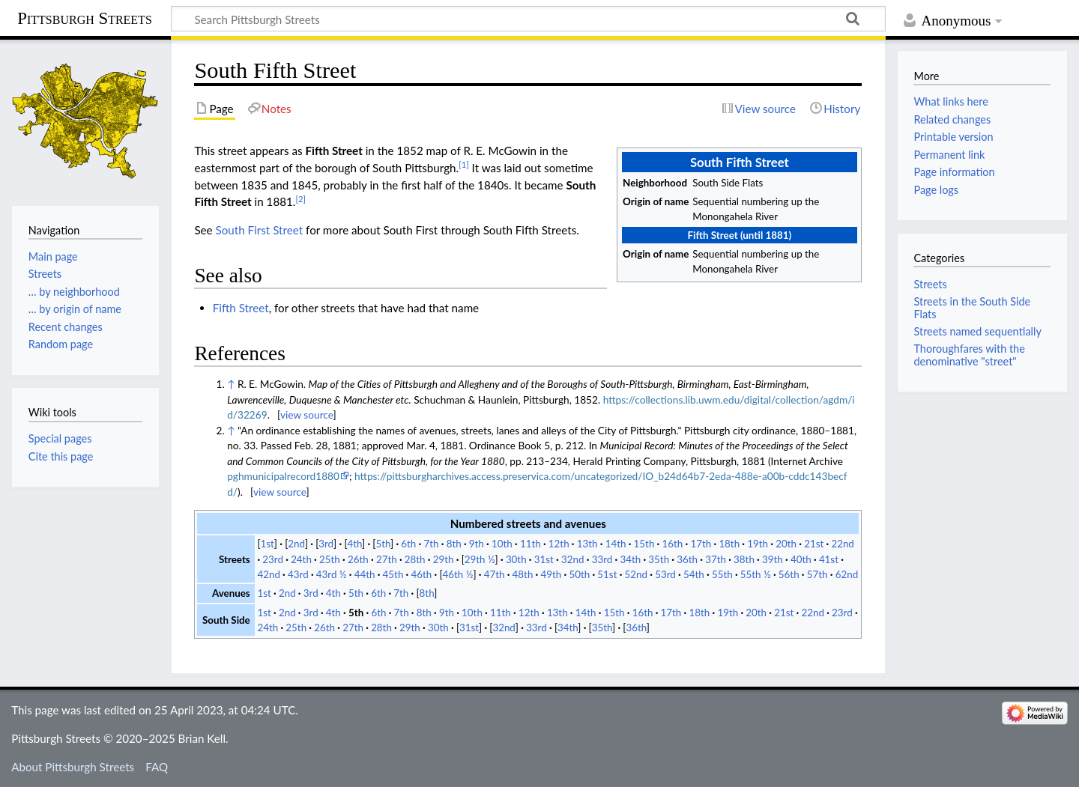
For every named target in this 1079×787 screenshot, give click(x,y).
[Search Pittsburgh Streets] (528, 19)
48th (523, 574)
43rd (298, 574)
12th (558, 544)
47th (494, 574)
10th (502, 544)
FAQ (156, 767)
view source (306, 414)
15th (644, 544)
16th (672, 544)
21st (813, 544)
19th (757, 544)
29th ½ (480, 559)
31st (544, 559)
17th (700, 544)
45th (393, 574)
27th (386, 559)
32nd (572, 559)
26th (358, 559)
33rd (602, 559)
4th (354, 544)
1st (267, 544)
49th (551, 574)
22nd (842, 544)
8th (454, 544)
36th (687, 559)
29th (443, 559)
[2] (300, 199)
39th (772, 559)
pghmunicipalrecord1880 (283, 476)
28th (415, 559)
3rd (325, 544)
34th (630, 559)
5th (382, 544)
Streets (929, 284)
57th (817, 574)
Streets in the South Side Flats (971, 307)
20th (786, 544)
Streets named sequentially (977, 331)
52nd (636, 574)
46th (421, 574)
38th (744, 559)
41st (828, 559)
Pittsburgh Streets (84, 18)
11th (530, 544)
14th (615, 544)
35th (658, 559)
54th (693, 574)
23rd (272, 559)
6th (408, 544)
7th (430, 544)
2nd (296, 544)
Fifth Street (241, 308)
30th (516, 559)
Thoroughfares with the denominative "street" (968, 354)
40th (801, 559)
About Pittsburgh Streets (72, 767)
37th (715, 559)
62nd (846, 574)
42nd (268, 574)
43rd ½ (331, 574)
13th (587, 544)
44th (364, 574)
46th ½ (458, 574)
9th (476, 544)
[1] (464, 164)
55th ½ (755, 574)
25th (329, 559)
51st (607, 574)
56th (789, 574)
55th (722, 574)
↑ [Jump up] (231, 383)
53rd (665, 574)
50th (579, 574)
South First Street (259, 230)
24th (301, 559)
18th (729, 544)
